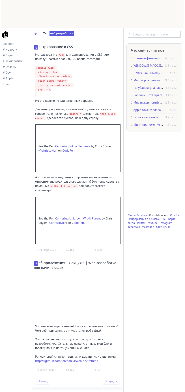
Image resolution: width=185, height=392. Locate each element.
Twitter (141, 223)
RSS (164, 219)
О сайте (175, 215)
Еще (6, 84)
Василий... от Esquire (148, 95)
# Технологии (12, 61)
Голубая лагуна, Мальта (150, 88)
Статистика (163, 227)
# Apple (8, 78)
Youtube (152, 223)
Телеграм (134, 227)
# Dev (7, 73)
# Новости (10, 49)
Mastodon (148, 227)
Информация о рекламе (144, 219)
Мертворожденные (147, 80)
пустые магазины (146, 117)
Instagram (166, 223)
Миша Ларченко (138, 215)
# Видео (8, 55)
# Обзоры (9, 67)
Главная (8, 44)
